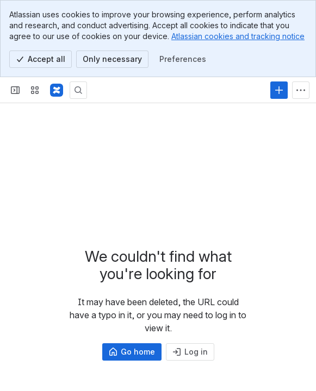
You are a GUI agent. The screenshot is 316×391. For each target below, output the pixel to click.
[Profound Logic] (56, 90)
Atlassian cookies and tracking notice (238, 36)
